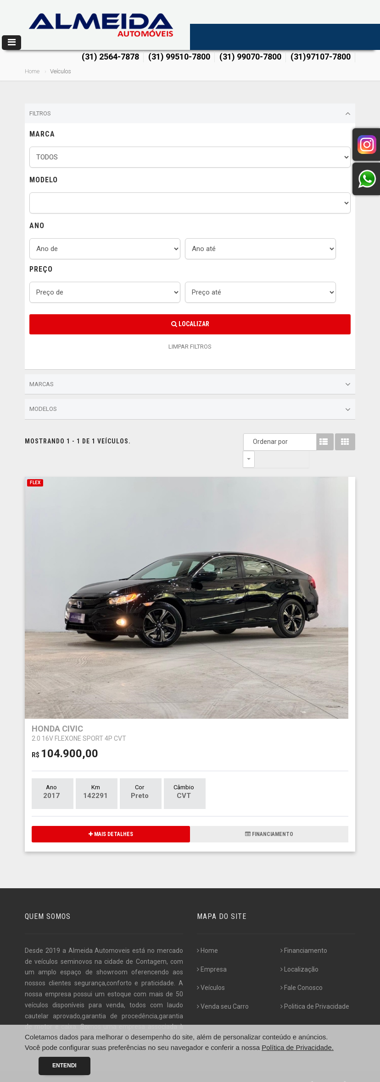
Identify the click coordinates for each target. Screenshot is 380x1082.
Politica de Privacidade (314, 989)
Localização (299, 952)
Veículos (211, 970)
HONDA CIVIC (79, 716)
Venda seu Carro (223, 989)
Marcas (190, 384)
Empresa (212, 952)
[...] (65, 1020)
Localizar (190, 324)
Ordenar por (251, 441)
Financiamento (303, 933)
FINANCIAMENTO (269, 817)
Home (32, 71)
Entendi (64, 1065)
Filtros (190, 113)
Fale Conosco (301, 970)
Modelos (190, 409)
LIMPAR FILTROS (190, 346)
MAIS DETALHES (111, 817)
